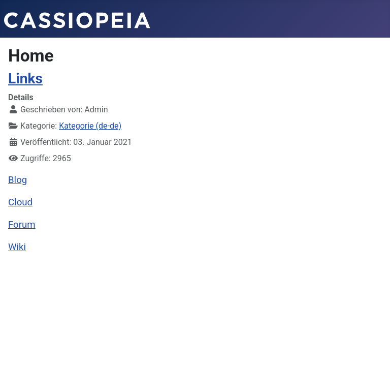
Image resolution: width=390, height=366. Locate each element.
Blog (17, 180)
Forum (22, 224)
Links (25, 78)
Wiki (17, 247)
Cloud (20, 202)
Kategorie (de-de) (90, 126)
